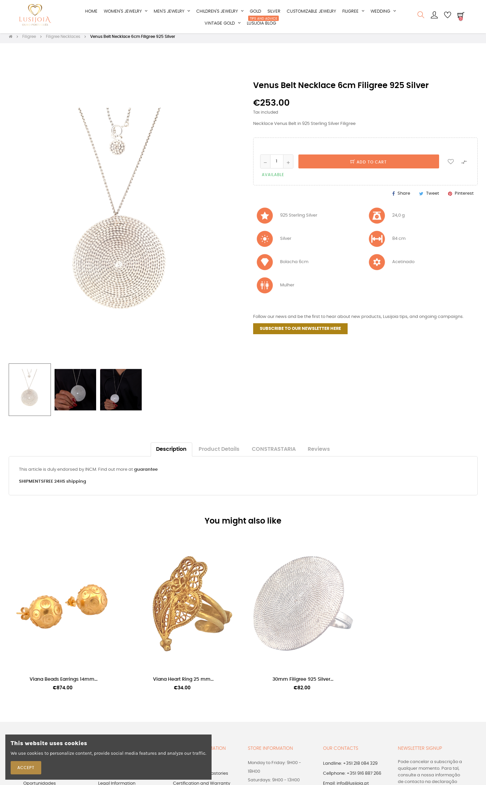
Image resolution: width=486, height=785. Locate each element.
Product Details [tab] (219, 452)
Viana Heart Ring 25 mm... (183, 682)
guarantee (146, 473)
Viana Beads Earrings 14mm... (63, 682)
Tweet (432, 196)
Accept (26, 768)
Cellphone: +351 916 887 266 (352, 776)
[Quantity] (276, 164)
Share (404, 196)
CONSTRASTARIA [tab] (274, 452)
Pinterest (464, 196)
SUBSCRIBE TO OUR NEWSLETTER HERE (300, 332)
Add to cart (368, 165)
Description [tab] (171, 452)
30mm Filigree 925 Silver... (302, 682)
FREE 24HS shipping (65, 485)
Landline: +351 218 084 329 (350, 766)
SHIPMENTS (31, 485)
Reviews (319, 452)
